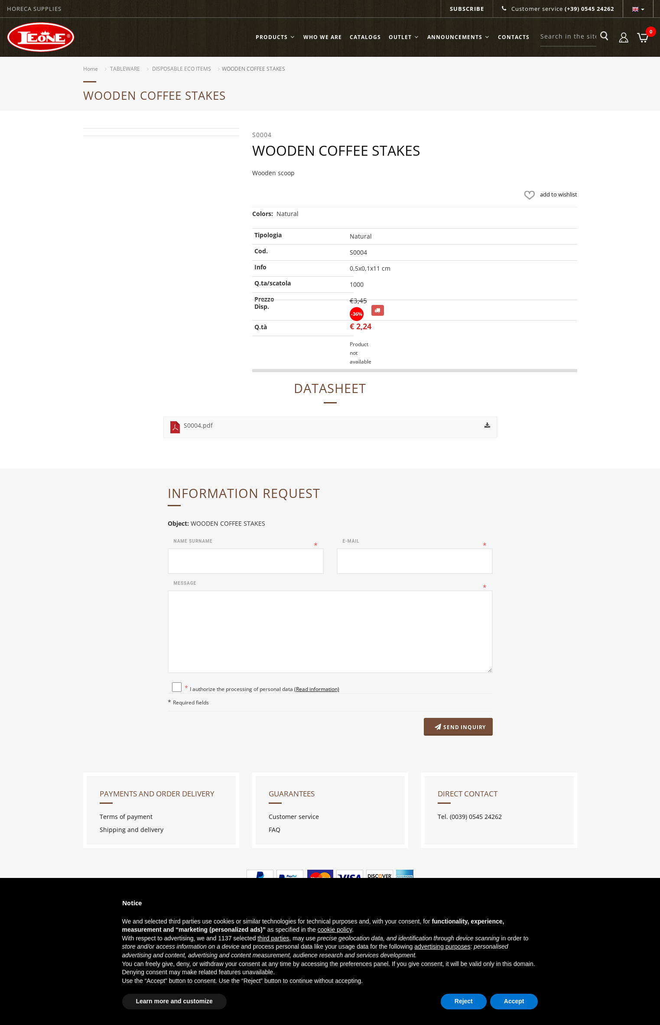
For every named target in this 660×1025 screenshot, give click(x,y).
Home (90, 68)
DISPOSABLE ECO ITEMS (181, 68)
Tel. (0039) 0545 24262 (470, 816)
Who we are (322, 37)
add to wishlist (548, 194)
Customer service (558, 9)
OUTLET (404, 37)
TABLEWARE (125, 68)
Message (185, 583)
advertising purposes (442, 946)
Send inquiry (460, 727)
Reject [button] (464, 1001)
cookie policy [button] (335, 929)
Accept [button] (514, 1001)
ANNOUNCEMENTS (458, 37)
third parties (273, 938)
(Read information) (316, 688)
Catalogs (365, 37)
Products (276, 37)
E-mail (351, 541)
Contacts (514, 37)
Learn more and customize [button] (174, 1001)
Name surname (193, 541)
